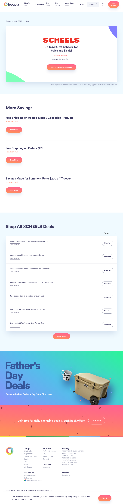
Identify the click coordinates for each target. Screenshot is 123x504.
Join (26, 462)
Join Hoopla (113, 4)
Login (26, 459)
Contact (46, 459)
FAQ (44, 454)
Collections (66, 475)
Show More (61, 336)
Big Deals (28, 451)
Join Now (96, 420)
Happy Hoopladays (69, 453)
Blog (26, 464)
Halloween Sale (67, 465)
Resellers (46, 467)
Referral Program (49, 451)
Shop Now (47, 394)
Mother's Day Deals (69, 458)
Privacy (40, 490)
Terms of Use (48, 456)
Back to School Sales (69, 462)
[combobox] (111, 233)
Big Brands (28, 454)
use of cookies (27, 499)
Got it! (104, 498)
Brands (8, 21)
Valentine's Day (67, 455)
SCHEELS (18, 21)
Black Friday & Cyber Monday (73, 451)
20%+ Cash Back (30, 456)
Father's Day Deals (69, 460)
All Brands (28, 467)
